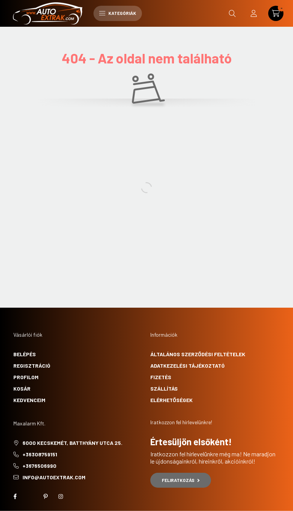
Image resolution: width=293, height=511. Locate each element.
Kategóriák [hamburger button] (117, 13)
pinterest (45, 496)
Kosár (22, 388)
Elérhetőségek (171, 400)
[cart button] (275, 13)
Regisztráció (31, 365)
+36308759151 (40, 454)
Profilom (26, 377)
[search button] (232, 13)
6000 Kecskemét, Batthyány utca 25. (72, 443)
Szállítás (164, 388)
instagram (60, 496)
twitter (30, 496)
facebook (15, 496)
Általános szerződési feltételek (197, 354)
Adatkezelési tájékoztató (187, 365)
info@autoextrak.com (54, 477)
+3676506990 (39, 465)
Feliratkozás (181, 480)
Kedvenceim (29, 400)
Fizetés (160, 377)
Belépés (24, 354)
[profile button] (253, 13)
